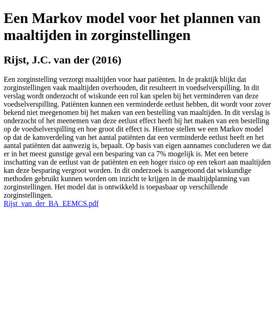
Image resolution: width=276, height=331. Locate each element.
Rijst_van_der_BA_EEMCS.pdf (51, 203)
